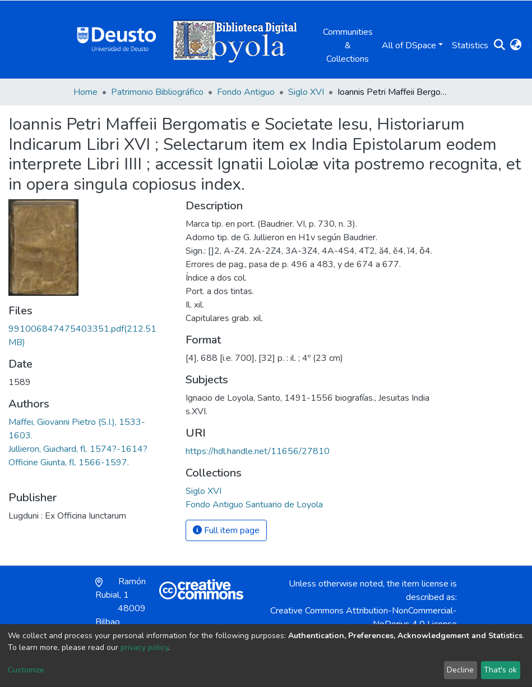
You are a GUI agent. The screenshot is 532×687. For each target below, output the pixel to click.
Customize (26, 670)
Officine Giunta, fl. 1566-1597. (68, 462)
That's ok (500, 670)
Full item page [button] (226, 530)
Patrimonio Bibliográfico (157, 92)
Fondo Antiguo (246, 92)
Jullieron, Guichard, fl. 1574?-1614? (77, 449)
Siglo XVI (306, 92)
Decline (460, 670)
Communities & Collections (348, 45)
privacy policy (144, 647)
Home (85, 92)
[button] (516, 45)
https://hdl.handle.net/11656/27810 (258, 451)
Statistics (470, 45)
